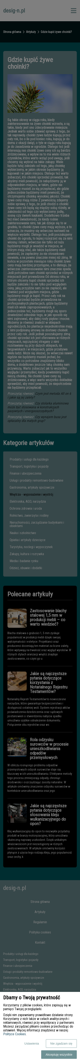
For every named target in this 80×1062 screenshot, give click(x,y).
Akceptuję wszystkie (59, 1054)
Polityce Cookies (14, 1034)
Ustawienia (31, 1043)
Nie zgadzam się (61, 1043)
